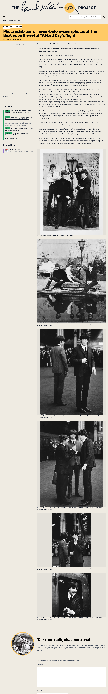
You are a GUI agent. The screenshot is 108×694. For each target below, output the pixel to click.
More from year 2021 (12, 139)
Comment (40, 665)
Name (39, 691)
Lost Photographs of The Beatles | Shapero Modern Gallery (59, 44)
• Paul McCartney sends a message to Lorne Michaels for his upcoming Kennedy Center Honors (18, 112)
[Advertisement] (18, 57)
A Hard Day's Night (15, 149)
